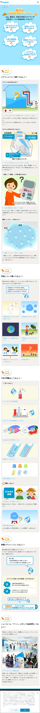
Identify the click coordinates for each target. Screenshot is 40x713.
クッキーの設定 (14, 710)
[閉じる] (37, 693)
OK (25, 710)
